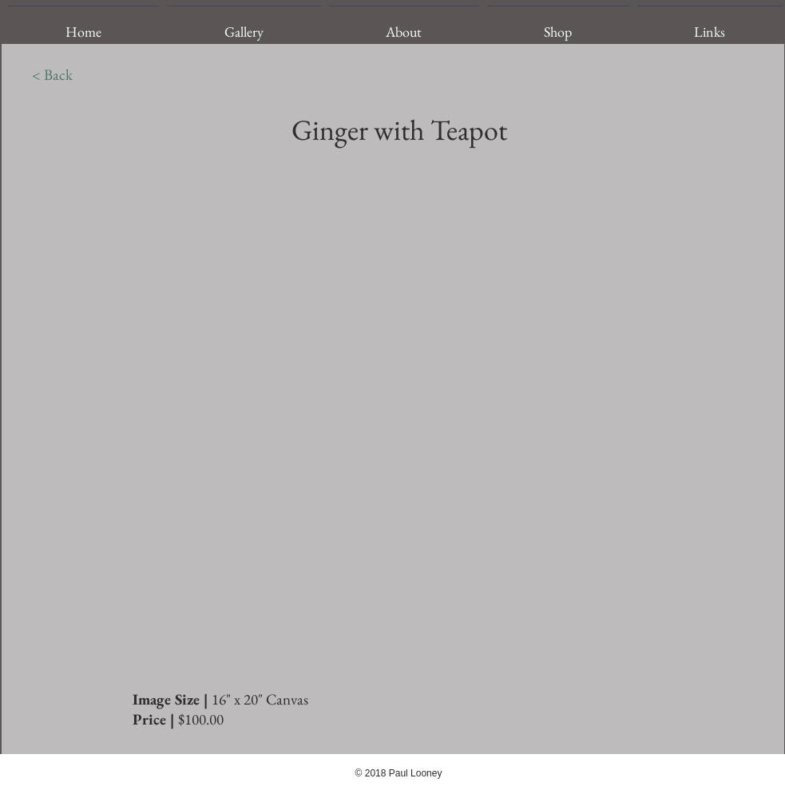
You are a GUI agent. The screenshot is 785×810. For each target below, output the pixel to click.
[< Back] (52, 75)
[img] (394, 418)
